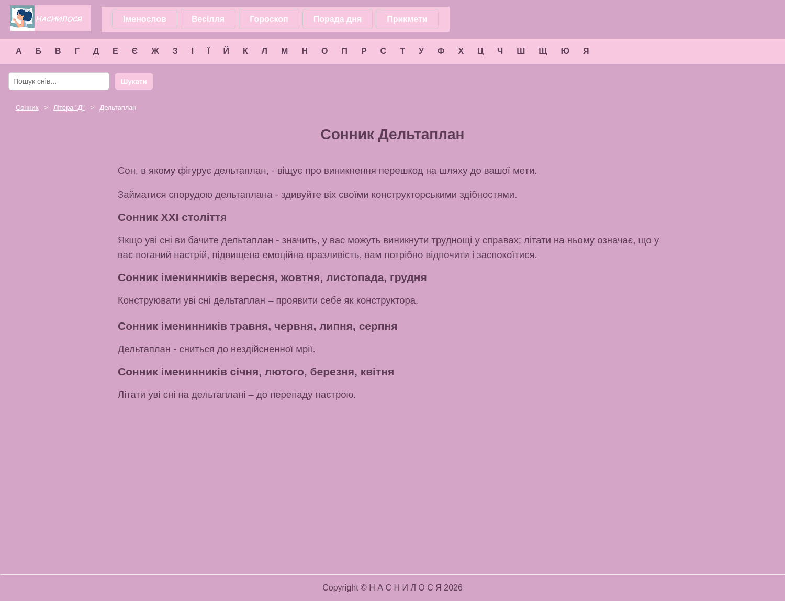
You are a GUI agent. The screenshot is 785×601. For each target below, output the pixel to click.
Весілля (208, 19)
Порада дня (337, 19)
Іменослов (144, 19)
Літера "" (69, 108)
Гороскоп (269, 19)
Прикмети (407, 19)
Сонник (27, 108)
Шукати (134, 81)
